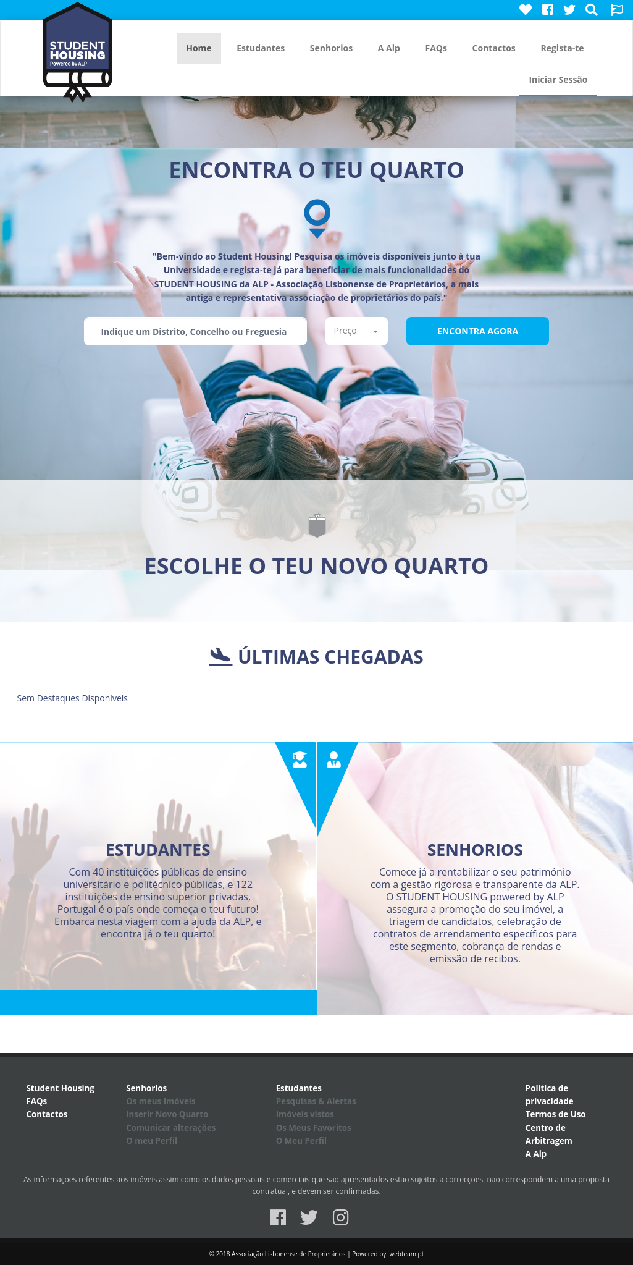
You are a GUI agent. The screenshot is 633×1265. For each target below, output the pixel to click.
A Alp (389, 48)
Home (198, 48)
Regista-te (562, 48)
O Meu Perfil (301, 1140)
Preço (355, 330)
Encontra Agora (477, 331)
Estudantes (261, 48)
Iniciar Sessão (558, 79)
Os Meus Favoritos (313, 1127)
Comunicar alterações (171, 1127)
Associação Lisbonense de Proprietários (289, 1254)
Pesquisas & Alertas (316, 1101)
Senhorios (331, 48)
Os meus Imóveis (160, 1101)
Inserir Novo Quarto (167, 1114)
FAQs (435, 48)
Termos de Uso (556, 1114)
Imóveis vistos (305, 1114)
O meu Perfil (151, 1140)
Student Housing (60, 1088)
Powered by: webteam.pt (388, 1254)
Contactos (494, 48)
